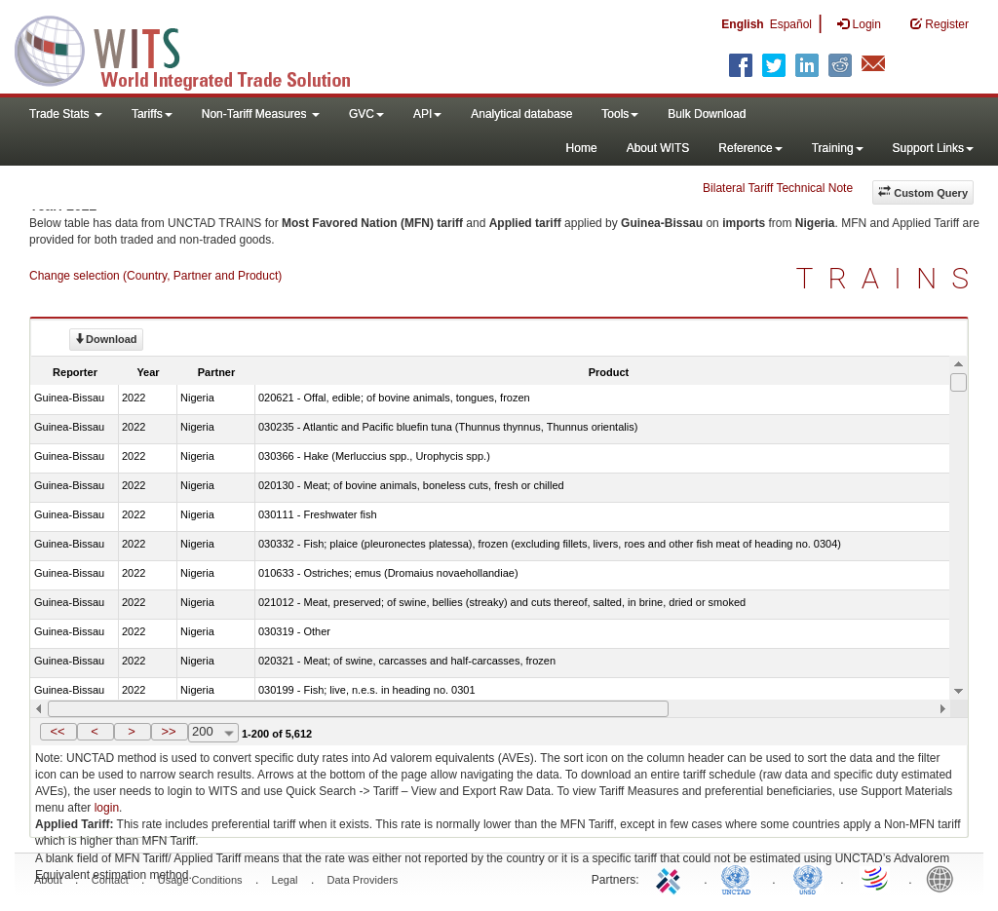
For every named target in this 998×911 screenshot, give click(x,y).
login (107, 808)
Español (791, 24)
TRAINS (889, 278)
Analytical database (521, 114)
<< (57, 731)
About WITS (658, 148)
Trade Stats (65, 114)
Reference (750, 148)
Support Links (933, 148)
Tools (619, 114)
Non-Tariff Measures (261, 114)
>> (168, 731)
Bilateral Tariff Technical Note (778, 188)
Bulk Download (707, 114)
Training (838, 148)
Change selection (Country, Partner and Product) (155, 276)
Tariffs (152, 114)
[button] (58, 731)
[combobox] (213, 732)
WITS (195, 48)
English (742, 24)
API (427, 114)
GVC (366, 114)
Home (581, 148)
